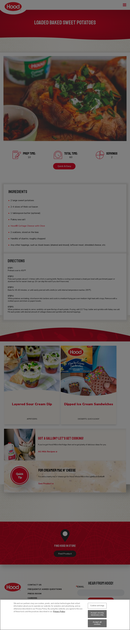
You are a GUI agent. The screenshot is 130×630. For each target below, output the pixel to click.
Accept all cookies (97, 623)
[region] (65, 614)
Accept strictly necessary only (97, 614)
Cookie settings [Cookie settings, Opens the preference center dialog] (97, 605)
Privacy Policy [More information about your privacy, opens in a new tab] (59, 611)
